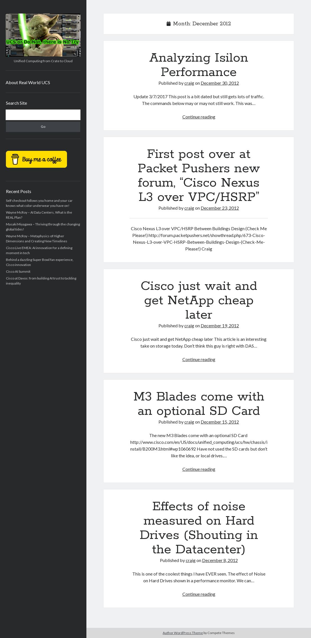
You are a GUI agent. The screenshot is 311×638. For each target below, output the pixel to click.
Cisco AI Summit (18, 271)
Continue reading (198, 116)
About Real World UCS (28, 82)
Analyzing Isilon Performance (198, 65)
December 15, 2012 (220, 421)
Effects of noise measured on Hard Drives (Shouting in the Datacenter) (199, 528)
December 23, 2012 (220, 208)
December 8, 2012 (220, 560)
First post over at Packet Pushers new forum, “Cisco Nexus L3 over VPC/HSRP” (199, 175)
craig (189, 83)
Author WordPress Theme (183, 633)
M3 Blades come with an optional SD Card (198, 404)
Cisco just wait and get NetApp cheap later (199, 300)
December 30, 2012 (220, 83)
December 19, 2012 (220, 325)
